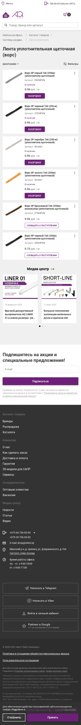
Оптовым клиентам (16, 489)
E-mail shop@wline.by (22, 542)
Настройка (70, 709)
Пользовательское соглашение (21, 660)
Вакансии (9, 495)
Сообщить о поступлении (42, 225)
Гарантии (9, 463)
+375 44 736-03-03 (20, 532)
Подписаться (40, 381)
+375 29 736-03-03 (20, 537)
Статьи (7, 515)
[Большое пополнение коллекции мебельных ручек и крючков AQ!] (59, 298)
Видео (7, 521)
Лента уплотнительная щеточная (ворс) (39, 40)
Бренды (8, 421)
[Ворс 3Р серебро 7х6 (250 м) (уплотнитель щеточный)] (40, 151)
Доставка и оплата (15, 458)
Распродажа (11, 426)
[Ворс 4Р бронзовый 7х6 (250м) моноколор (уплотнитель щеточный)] (40, 216)
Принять (52, 717)
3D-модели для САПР (16, 469)
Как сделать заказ (15, 452)
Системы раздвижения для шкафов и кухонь (13, 40)
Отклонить (14, 717)
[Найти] (6, 25)
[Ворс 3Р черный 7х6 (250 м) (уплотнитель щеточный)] (40, 118)
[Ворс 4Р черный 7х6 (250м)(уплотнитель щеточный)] (40, 246)
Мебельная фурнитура (13, 35)
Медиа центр (40, 269)
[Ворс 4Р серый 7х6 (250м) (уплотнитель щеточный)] (40, 85)
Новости (8, 510)
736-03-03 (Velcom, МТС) (62, 3)
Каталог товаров (39, 35)
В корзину (34, 96)
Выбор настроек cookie (56, 671)
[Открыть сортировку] (11, 64)
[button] (39, 326)
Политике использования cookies (30, 671)
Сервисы (8, 474)
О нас (6, 447)
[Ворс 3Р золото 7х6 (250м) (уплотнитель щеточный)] (40, 184)
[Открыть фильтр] (70, 64)
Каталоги (9, 432)
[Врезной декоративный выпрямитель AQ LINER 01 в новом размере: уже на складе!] (20, 298)
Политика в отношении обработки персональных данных (36, 653)
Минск (9, 3)
